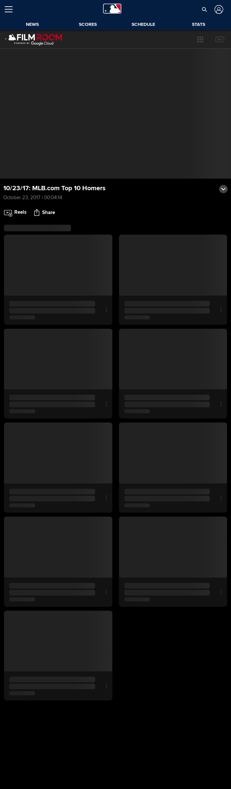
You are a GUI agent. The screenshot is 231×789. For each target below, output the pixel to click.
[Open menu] (11, 9)
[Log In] (218, 9)
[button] (200, 39)
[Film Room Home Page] (34, 39)
